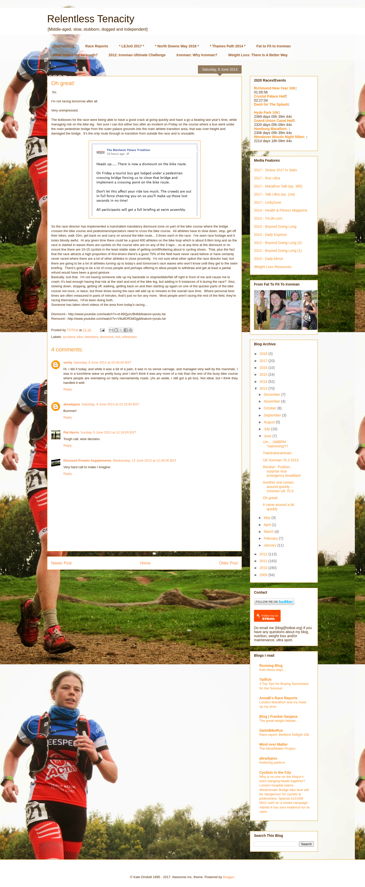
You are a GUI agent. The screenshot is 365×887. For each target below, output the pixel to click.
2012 (264, 554)
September (273, 415)
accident (69, 337)
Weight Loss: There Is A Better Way (258, 55)
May (267, 518)
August (270, 422)
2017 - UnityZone (267, 202)
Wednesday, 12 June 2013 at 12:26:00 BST (144, 460)
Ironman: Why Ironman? (196, 55)
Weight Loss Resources (272, 267)
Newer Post (61, 563)
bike (80, 337)
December (272, 394)
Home (145, 563)
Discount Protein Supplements (87, 460)
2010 (264, 568)
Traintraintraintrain (277, 453)
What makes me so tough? (75, 55)
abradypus (71, 404)
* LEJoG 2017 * (131, 46)
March (269, 532)
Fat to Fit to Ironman (274, 46)
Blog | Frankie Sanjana (278, 716)
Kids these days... (272, 670)
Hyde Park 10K (266, 112)
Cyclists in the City (275, 772)
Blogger (228, 877)
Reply (67, 389)
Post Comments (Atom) (154, 579)
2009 (264, 575)
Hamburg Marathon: (271, 129)
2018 (264, 354)
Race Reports (96, 46)
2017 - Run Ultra (267, 178)
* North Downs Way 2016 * (177, 46)
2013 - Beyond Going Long (275, 226)
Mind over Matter (273, 744)
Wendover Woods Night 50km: (280, 137)
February (271, 538)
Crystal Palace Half (270, 96)
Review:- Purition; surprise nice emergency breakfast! (282, 471)
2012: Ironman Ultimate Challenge (137, 55)
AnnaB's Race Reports (278, 698)
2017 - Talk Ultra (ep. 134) (274, 194)
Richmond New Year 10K (275, 88)
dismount (106, 337)
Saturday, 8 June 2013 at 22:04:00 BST (102, 362)
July (267, 429)
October (270, 408)
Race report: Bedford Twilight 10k (284, 735)
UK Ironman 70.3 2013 (281, 460)
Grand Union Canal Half (274, 121)
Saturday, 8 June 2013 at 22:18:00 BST (110, 404)
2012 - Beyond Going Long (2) (278, 243)
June (268, 436)
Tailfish (265, 679)
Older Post (228, 563)
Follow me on (270, 617)
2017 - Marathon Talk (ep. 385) (278, 186)
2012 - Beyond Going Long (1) (278, 251)
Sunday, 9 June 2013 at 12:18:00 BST (108, 432)
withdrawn (129, 337)
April (268, 525)
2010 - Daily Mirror (268, 259)
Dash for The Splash (271, 104)
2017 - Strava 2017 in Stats (275, 170)
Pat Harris (71, 432)
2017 (264, 361)
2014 (264, 382)
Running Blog (271, 666)
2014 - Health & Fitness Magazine (280, 210)
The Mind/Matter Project (277, 748)
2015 (264, 374)
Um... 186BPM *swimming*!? (275, 444)
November (272, 401)
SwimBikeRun (271, 730)
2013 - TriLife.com (268, 218)
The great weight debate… (279, 721)
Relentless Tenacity (90, 18)
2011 (264, 561)
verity (67, 362)
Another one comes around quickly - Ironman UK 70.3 (278, 486)
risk (117, 337)
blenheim (91, 337)
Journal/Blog (64, 46)
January (270, 545)
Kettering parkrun (272, 762)
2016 (264, 368)
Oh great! (270, 498)
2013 (264, 388)
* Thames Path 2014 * (228, 46)
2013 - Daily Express (270, 235)
